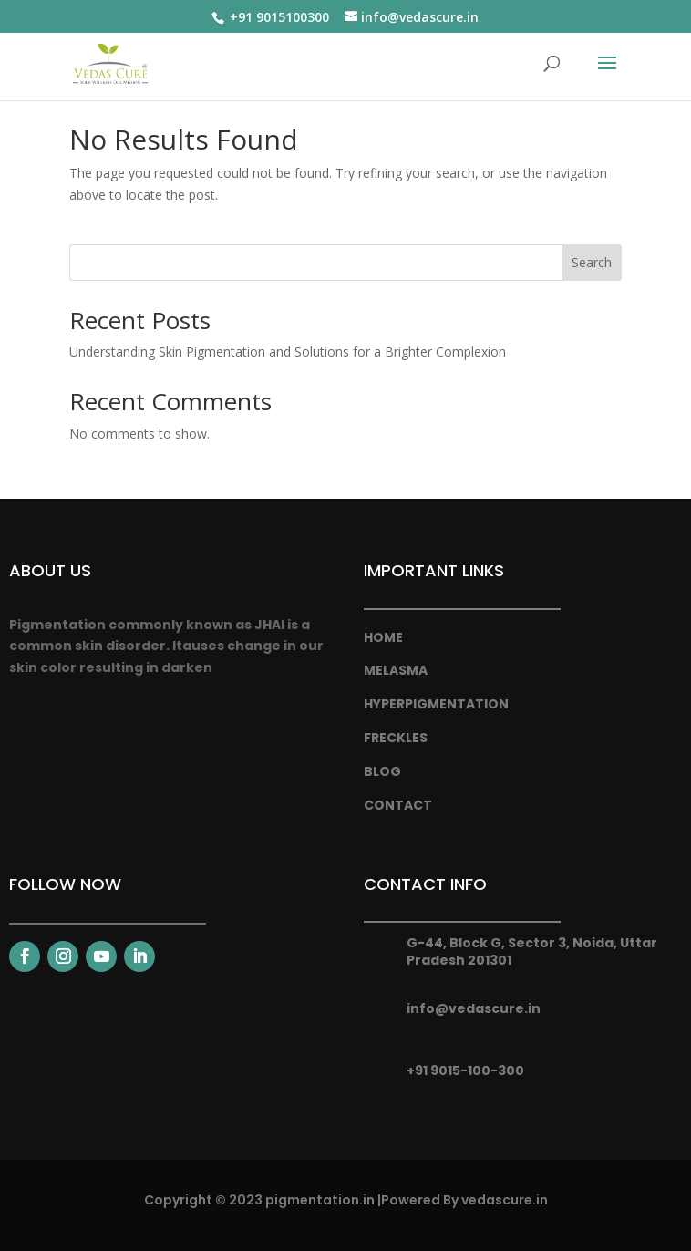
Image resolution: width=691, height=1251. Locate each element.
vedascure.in (504, 1200)
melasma (396, 670)
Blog (382, 771)
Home (383, 637)
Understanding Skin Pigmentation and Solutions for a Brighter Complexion (287, 351)
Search (592, 262)
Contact (398, 805)
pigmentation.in (320, 1200)
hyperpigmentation (436, 704)
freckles (396, 738)
